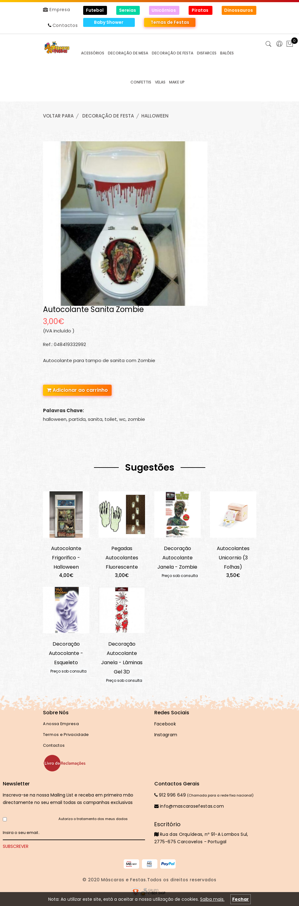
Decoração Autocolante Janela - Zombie (177, 558)
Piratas (200, 10)
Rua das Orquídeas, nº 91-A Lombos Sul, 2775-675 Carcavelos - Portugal (205, 833)
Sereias (128, 10)
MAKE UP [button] (177, 82)
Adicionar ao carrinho (77, 390)
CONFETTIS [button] (140, 82)
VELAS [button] (160, 82)
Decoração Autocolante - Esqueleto (66, 653)
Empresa (56, 9)
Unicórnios (164, 10)
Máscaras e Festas (123, 880)
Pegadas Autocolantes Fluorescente (121, 558)
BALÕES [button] (227, 53)
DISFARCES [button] (206, 53)
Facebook (165, 724)
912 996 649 (170, 795)
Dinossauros (239, 10)
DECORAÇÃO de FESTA (108, 116)
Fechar (240, 899)
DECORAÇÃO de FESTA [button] (172, 53)
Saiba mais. (212, 899)
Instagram (165, 735)
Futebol (95, 10)
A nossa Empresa (61, 723)
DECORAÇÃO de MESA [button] (128, 53)
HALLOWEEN (155, 116)
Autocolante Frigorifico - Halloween (66, 558)
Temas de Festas (170, 22)
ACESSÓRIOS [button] (92, 53)
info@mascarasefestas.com (189, 806)
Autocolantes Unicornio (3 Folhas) (233, 558)
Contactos (65, 25)
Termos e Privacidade (66, 734)
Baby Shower (109, 22)
